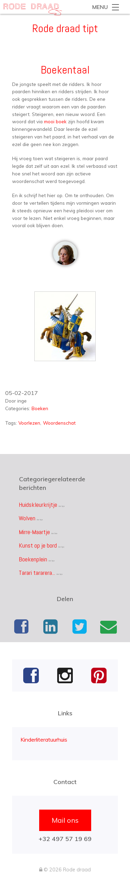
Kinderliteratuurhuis (44, 739)
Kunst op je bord (38, 545)
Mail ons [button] (65, 820)
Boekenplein (33, 559)
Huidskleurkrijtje (38, 505)
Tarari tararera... (37, 573)
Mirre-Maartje (34, 532)
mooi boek (55, 121)
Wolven (27, 518)
